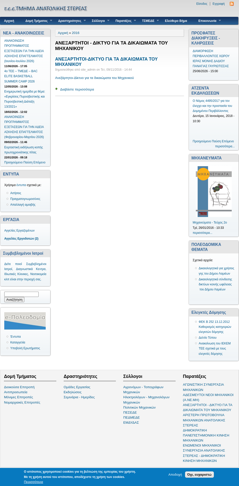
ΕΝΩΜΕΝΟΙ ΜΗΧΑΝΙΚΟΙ (202, 445)
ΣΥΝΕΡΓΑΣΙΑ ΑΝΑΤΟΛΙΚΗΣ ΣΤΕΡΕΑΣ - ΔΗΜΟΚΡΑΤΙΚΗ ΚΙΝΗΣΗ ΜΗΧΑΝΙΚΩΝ (204, 455)
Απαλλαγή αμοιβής (22, 204)
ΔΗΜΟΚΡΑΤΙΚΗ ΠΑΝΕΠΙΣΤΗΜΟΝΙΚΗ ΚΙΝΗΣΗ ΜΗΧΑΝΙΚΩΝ (206, 435)
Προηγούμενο (13, 162)
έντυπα (21, 185)
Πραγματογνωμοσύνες (25, 199)
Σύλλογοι (98, 21)
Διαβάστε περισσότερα (77, 89)
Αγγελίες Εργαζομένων (19, 230)
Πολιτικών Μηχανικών (139, 407)
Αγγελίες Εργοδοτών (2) (21, 238)
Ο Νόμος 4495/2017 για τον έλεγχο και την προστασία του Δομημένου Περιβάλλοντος (212, 106)
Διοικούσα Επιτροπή (19, 387)
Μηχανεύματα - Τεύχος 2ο (210, 222)
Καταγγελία (17, 342)
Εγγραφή (219, 4)
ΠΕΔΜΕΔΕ (131, 417)
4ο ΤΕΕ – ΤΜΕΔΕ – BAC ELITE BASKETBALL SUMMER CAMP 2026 (20, 76)
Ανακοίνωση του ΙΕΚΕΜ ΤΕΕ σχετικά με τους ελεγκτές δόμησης (215, 348)
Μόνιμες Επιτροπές (18, 397)
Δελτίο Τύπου (208, 337)
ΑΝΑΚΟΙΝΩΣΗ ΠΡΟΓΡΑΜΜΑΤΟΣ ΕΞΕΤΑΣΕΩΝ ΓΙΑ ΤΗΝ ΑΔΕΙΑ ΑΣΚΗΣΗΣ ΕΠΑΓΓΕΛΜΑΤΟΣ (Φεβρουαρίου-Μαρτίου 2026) (24, 127)
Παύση (27, 162)
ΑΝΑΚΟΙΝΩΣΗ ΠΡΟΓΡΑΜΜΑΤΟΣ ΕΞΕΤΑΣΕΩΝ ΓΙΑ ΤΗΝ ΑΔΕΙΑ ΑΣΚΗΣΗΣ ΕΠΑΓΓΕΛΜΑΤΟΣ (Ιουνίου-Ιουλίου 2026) (24, 51)
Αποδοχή (175, 474)
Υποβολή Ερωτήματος (25, 348)
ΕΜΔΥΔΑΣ (131, 422)
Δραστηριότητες (70, 21)
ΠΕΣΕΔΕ (130, 412)
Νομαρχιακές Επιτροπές (22, 402)
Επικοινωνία (208, 21)
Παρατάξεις (124, 21)
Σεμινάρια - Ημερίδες (79, 397)
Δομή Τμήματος (37, 21)
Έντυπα (15, 336)
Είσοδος (201, 4)
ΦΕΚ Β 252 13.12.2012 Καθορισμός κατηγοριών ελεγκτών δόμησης (215, 327)
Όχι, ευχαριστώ (199, 474)
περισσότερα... (225, 146)
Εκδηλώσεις (73, 392)
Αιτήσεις (15, 193)
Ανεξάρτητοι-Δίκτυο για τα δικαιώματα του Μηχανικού (94, 78)
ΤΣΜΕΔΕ (148, 21)
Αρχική (9, 21)
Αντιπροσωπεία (15, 392)
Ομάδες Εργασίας (77, 387)
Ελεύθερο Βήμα (176, 21)
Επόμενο (39, 162)
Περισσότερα (33, 482)
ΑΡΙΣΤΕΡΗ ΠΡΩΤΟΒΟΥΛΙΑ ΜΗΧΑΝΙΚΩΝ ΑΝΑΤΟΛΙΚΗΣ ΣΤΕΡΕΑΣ (204, 420)
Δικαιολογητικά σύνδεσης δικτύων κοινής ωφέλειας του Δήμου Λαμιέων (215, 284)
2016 (75, 33)
